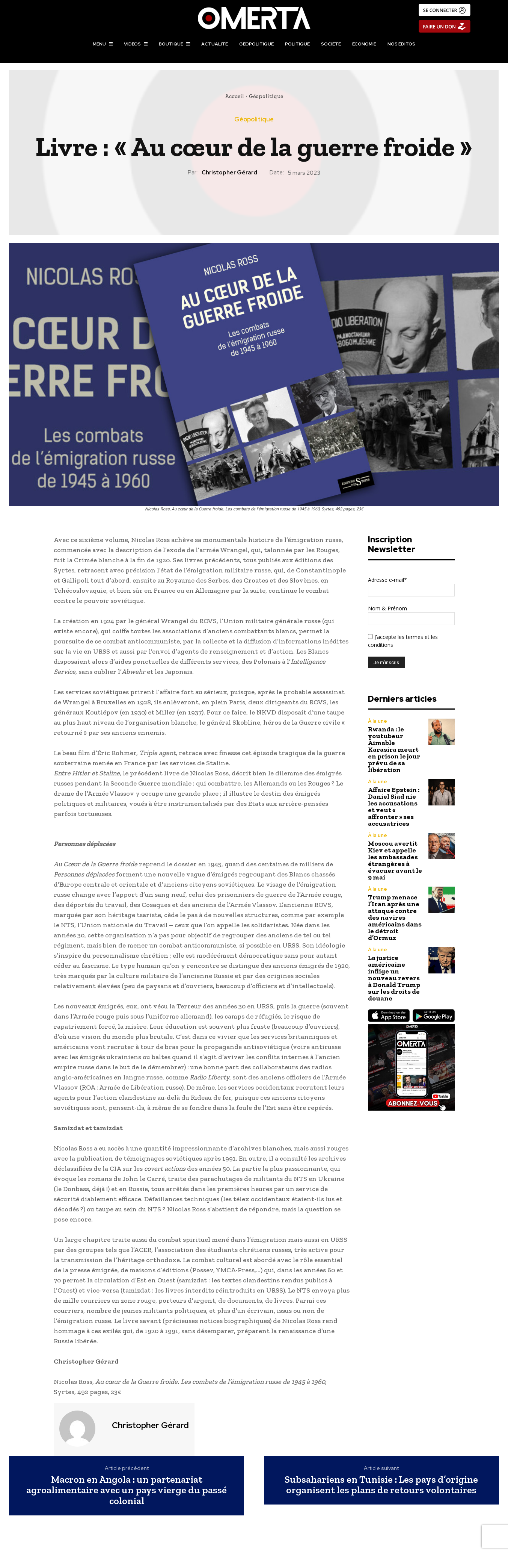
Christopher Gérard (229, 172)
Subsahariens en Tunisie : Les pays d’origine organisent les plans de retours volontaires (381, 1484)
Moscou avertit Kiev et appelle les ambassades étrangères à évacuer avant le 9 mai (395, 860)
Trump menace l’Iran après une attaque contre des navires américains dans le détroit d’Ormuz (395, 917)
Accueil (234, 96)
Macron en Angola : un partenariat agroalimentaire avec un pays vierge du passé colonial (126, 1490)
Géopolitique (266, 96)
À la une (377, 721)
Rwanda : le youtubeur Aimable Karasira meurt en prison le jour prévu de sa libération (394, 749)
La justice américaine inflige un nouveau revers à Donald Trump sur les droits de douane (394, 978)
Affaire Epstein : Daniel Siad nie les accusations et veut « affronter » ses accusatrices (393, 807)
